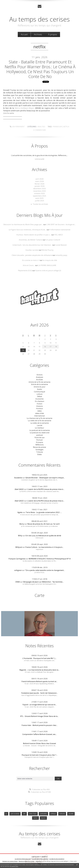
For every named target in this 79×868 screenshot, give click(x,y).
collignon (18, 570)
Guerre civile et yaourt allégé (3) (48, 270)
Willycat (18, 547)
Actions (40, 374)
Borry (21, 524)
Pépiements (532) (25, 270)
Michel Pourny (48, 250)
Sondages (39, 449)
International (39, 416)
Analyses (41, 126)
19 (23, 350)
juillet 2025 (39, 200)
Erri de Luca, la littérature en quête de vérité (43, 535)
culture (39, 394)
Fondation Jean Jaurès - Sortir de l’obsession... (39, 693)
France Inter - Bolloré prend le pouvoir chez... (39, 725)
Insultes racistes (31, 250)
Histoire (39, 406)
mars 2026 (39, 181)
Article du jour (39, 387)
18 (56, 347)
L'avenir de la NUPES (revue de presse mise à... (45, 489)
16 (45, 347)
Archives (38, 34)
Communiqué (39, 391)
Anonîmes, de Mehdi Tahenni (30, 240)
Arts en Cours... (29, 265)
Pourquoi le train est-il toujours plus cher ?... (39, 755)
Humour (39, 408)
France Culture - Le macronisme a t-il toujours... (44, 547)
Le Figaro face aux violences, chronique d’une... (27, 229)
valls (24, 814)
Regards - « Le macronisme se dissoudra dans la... (39, 670)
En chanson (39, 401)
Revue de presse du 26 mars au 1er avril (43, 524)
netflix (66, 126)
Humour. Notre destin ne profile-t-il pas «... (33, 235)
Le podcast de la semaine (39, 430)
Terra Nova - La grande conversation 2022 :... (44, 512)
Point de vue (39, 437)
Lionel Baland (61, 245)
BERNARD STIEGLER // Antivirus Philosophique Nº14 (50, 559)
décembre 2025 (39, 188)
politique (53, 814)
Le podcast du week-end (39, 432)
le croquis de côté (50, 260)
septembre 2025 (39, 196)
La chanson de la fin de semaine (39, 418)
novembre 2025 (39, 191)
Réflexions (39, 444)
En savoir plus (14, 866)
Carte (39, 595)
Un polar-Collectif (53, 240)
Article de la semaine (39, 384)
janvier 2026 (40, 186)
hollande (62, 814)
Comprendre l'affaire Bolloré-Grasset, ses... (39, 734)
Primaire (39, 442)
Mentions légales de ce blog (26, 861)
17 (50, 347)
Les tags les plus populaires (56, 859)
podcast (39, 435)
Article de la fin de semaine (39, 382)
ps (6, 814)
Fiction (39, 404)
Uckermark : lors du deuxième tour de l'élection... (32, 245)
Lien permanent (17, 126)
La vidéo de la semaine (39, 423)
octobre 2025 (39, 193)
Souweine (18, 477)
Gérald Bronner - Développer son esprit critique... (45, 477)
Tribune (39, 452)
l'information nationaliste (60, 229)
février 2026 (39, 184)
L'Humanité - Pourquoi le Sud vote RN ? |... (39, 658)
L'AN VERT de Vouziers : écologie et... (61, 224)
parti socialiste (15, 814)
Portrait (39, 440)
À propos (52, 34)
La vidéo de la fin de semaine (39, 420)
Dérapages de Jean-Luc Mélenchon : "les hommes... (43, 582)
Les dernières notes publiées (40, 859)
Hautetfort (44, 856)
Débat (39, 396)
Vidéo (39, 454)
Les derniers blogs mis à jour (23, 859)
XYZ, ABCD (58, 235)
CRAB (17, 582)
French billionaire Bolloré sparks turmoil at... (39, 681)
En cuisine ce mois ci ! (30, 260)
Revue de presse (39, 447)
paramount (58, 126)
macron (43, 818)
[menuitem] (24, 34)
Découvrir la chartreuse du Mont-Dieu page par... (23, 224)
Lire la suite (39, 159)
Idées (39, 411)
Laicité (39, 425)
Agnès (19, 512)
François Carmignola (17, 559)
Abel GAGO (19, 489)
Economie (40, 399)
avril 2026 (39, 179)
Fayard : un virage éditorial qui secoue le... (40, 704)
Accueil (24, 34)
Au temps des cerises (39, 19)
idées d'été (39, 413)
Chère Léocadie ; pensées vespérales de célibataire (32, 255)
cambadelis (43, 814)
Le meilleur (39, 428)
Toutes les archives (40, 204)
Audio (39, 389)
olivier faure (32, 814)
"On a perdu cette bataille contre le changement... (45, 570)
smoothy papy (61, 255)
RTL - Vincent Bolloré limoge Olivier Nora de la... (39, 716)
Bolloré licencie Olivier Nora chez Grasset (39, 743)
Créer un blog (35, 856)
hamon (35, 818)
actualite (70, 814)
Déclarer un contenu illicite (10, 861)
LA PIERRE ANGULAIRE (47, 265)
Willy (20, 535)
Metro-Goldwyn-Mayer (24, 108)
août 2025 (39, 198)
